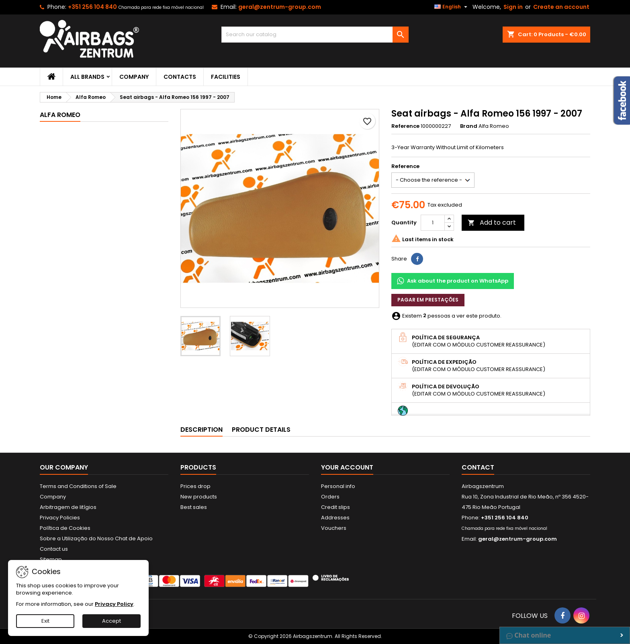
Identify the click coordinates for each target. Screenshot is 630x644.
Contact (478, 467)
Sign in (513, 7)
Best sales (193, 507)
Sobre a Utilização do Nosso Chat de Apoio (96, 538)
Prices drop (195, 486)
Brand (468, 126)
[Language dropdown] (451, 7)
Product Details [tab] (261, 429)
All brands (87, 77)
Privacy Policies (60, 517)
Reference (405, 126)
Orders (330, 496)
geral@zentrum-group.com (279, 7)
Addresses (335, 517)
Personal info (338, 486)
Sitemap (51, 559)
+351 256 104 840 (92, 7)
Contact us (54, 549)
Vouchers (333, 528)
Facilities (225, 77)
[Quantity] (433, 223)
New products (198, 496)
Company (134, 77)
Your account (347, 467)
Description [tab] (201, 429)
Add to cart (492, 222)
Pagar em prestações (427, 299)
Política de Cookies (65, 528)
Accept (111, 621)
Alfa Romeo (60, 114)
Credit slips (335, 507)
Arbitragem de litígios (68, 507)
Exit (45, 621)
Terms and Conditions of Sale (78, 486)
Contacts (180, 77)
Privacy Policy (114, 604)
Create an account (561, 7)
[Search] (315, 35)
